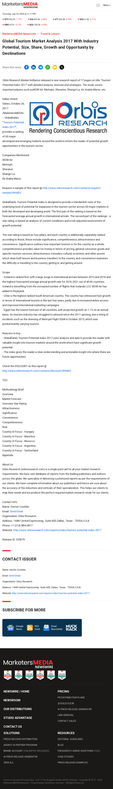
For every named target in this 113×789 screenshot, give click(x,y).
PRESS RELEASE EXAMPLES (73, 762)
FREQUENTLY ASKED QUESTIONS (79, 750)
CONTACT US (13, 726)
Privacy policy (27, 780)
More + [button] (107, 5)
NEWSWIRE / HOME (16, 691)
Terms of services (12, 780)
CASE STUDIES (66, 756)
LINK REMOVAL (66, 715)
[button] (98, 5)
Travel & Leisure (50, 33)
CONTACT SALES (67, 721)
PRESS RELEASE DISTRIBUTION (20, 739)
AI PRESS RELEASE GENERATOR (75, 709)
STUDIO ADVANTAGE (18, 718)
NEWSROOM (12, 700)
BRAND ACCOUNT (26, 750)
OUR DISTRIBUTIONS (18, 709)
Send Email (16, 511)
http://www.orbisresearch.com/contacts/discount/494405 (36, 370)
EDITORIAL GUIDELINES (70, 739)
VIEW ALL (9, 762)
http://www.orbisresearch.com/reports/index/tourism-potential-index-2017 (57, 530)
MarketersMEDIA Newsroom (19, 33)
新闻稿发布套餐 (66, 703)
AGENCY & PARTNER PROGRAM (20, 745)
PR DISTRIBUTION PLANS (71, 697)
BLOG (61, 745)
